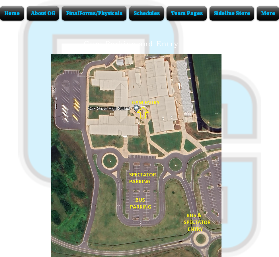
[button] (42, 13)
